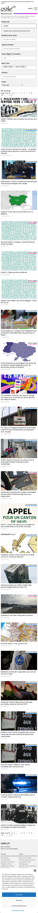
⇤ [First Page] (13, 93)
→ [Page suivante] (8, 95)
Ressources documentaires (27, 866)
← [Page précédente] (16, 93)
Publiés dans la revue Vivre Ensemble (17, 31)
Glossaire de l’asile (25, 862)
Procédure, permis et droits (27, 860)
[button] (35, 871)
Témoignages (23, 864)
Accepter (19, 895)
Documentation (6, 860)
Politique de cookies (18, 910)
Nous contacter (5, 847)
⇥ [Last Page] (11, 95)
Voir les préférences (19, 906)
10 (2, 95)
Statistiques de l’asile (7, 866)
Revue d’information (25, 858)
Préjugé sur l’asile (6, 864)
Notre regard (5, 858)
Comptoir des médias (7, 862)
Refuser (19, 900)
